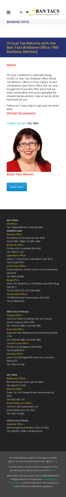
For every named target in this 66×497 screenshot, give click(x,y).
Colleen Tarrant (16, 123)
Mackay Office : (15, 234)
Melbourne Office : (16, 378)
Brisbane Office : (15, 244)
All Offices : (12, 223)
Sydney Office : (15, 315)
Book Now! (16, 187)
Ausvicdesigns (48, 479)
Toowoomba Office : (17, 294)
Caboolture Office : (17, 255)
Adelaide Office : (15, 424)
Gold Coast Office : (16, 265)
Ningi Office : (13, 280)
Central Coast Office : (18, 343)
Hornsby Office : (15, 353)
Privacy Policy (13, 482)
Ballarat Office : (15, 388)
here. (55, 461)
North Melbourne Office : (20, 403)
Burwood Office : (15, 329)
